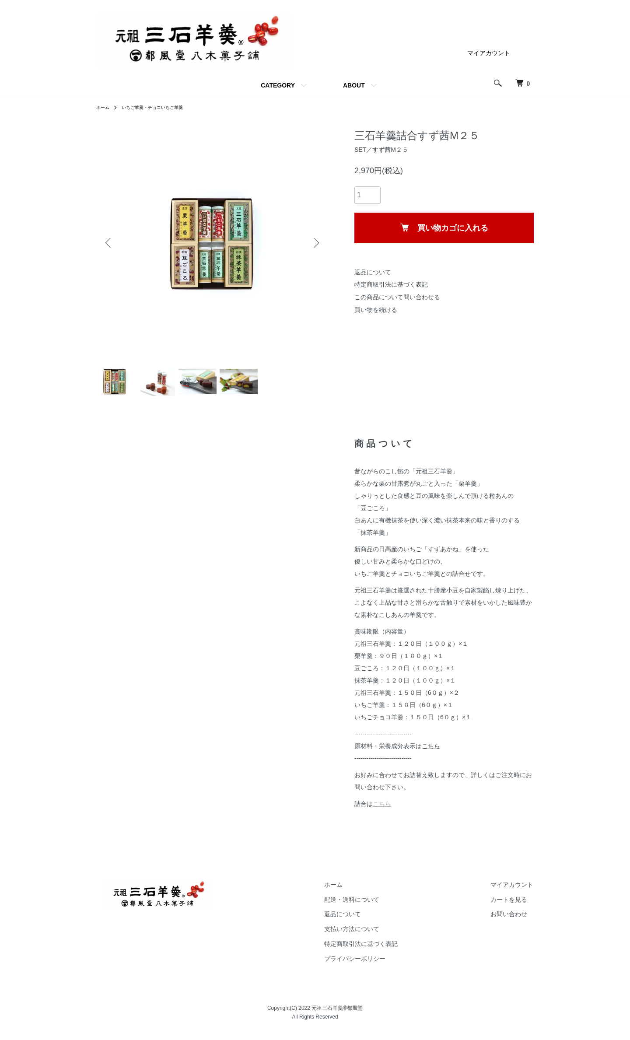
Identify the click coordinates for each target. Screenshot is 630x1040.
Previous (109, 242)
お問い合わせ (515, 919)
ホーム (104, 107)
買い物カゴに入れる (444, 228)
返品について (372, 272)
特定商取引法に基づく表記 (391, 284)
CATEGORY (278, 85)
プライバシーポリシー (375, 963)
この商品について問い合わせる (397, 297)
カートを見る (515, 904)
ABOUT (354, 85)
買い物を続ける (375, 309)
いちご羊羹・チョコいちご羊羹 (161, 107)
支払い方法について (372, 934)
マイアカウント (488, 52)
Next (315, 242)
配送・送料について (372, 904)
